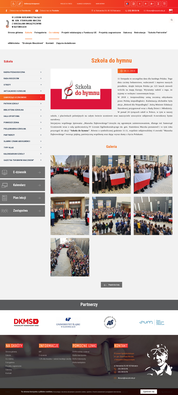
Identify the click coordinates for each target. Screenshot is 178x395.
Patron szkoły (11, 104)
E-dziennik (13, 172)
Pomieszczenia (11, 123)
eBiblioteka (14, 43)
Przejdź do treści (66, 4)
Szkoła (28, 32)
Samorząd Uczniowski (15, 97)
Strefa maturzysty (79, 359)
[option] (26, 322)
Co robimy (54, 32)
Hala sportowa (11, 116)
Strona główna (15, 32)
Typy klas (9, 148)
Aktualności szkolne (15, 91)
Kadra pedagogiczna (14, 72)
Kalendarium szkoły (14, 154)
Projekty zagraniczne (110, 32)
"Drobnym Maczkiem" (33, 43)
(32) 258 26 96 (123, 369)
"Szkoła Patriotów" (157, 32)
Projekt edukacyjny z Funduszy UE (79, 32)
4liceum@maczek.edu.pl (155, 11)
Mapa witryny (100, 4)
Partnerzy (9, 135)
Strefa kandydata (78, 362)
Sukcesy (127, 32)
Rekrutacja (139, 32)
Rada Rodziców (11, 78)
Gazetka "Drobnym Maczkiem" (19, 160)
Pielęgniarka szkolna (15, 129)
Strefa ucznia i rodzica (80, 352)
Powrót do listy (110, 285)
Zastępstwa (14, 211)
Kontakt (50, 43)
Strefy (7, 85)
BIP (40, 352)
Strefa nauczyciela (79, 355)
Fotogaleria (40, 32)
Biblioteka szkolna (14, 110)
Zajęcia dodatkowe (66, 43)
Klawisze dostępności (84, 4)
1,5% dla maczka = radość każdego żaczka (55, 359)
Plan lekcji (13, 198)
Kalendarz (13, 185)
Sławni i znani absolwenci (17, 141)
